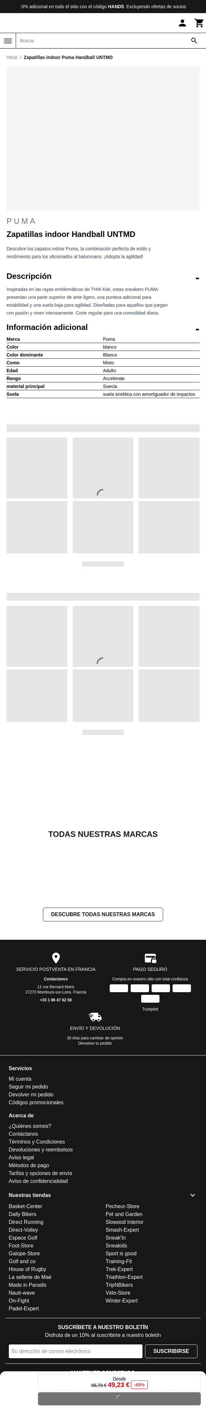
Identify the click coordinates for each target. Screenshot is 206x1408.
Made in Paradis (28, 1285)
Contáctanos (56, 979)
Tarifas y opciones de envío (40, 1173)
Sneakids (116, 1245)
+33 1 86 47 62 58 (56, 1000)
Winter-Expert (122, 1300)
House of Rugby (28, 1269)
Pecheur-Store (123, 1206)
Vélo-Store (118, 1293)
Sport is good (121, 1253)
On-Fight (19, 1300)
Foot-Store (21, 1245)
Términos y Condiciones (37, 1142)
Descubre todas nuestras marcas (103, 914)
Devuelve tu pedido (95, 1043)
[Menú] (8, 41)
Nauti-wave (22, 1293)
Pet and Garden (124, 1214)
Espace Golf (23, 1238)
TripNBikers (119, 1285)
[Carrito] (199, 23)
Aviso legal (21, 1158)
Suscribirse (171, 1351)
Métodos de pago (29, 1165)
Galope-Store (24, 1253)
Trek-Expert (119, 1269)
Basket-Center (25, 1206)
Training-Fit (119, 1261)
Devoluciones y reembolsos (41, 1150)
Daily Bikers (22, 1214)
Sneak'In (116, 1238)
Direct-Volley (23, 1230)
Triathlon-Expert (124, 1277)
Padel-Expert (24, 1308)
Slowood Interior (125, 1222)
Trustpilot (150, 1009)
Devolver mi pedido (31, 1095)
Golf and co (22, 1261)
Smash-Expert (122, 1230)
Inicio (12, 57)
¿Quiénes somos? (30, 1126)
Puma (103, 221)
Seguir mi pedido (28, 1087)
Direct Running (26, 1222)
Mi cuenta (20, 1079)
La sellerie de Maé (30, 1277)
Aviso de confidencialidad (38, 1181)
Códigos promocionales (36, 1103)
